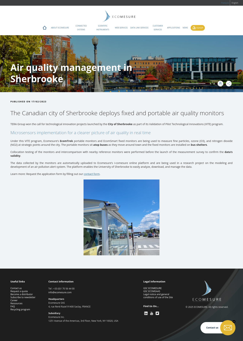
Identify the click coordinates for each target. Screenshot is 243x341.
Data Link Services (139, 27)
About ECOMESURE (60, 27)
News (185, 27)
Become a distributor (21, 294)
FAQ (12, 306)
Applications (173, 27)
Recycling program (20, 309)
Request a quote (19, 291)
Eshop (199, 27)
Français (225, 2)
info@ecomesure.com (60, 292)
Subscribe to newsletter (23, 297)
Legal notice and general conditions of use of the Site (158, 296)
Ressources (16, 303)
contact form (92, 174)
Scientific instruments (102, 27)
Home (44, 28)
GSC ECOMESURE (152, 288)
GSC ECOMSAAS (151, 291)
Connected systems (81, 27)
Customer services (158, 27)
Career (14, 300)
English (235, 2)
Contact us (16, 288)
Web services (121, 27)
